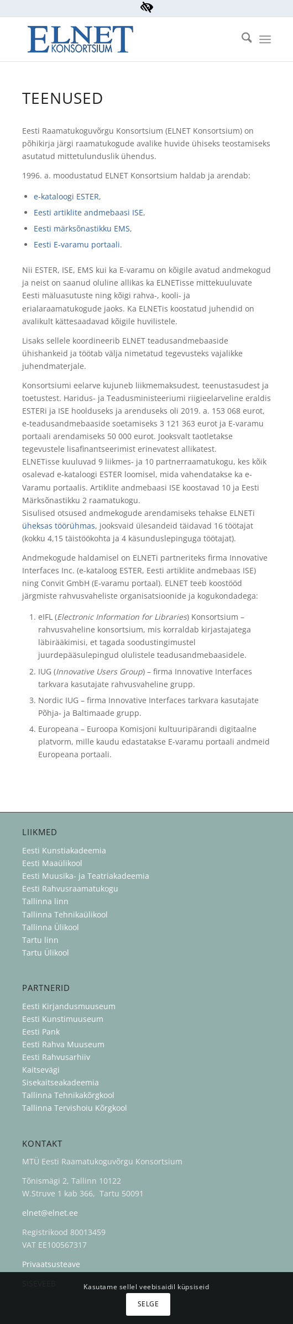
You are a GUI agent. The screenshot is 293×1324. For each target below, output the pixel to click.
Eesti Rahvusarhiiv (57, 1057)
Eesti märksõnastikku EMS (82, 228)
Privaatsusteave (51, 1264)
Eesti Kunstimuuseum (62, 1019)
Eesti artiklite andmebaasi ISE (88, 212)
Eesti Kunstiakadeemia (64, 850)
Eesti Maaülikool (52, 863)
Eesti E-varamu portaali (77, 244)
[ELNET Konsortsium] (121, 39)
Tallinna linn (45, 901)
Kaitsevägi (41, 1069)
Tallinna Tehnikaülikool (65, 914)
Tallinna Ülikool (50, 927)
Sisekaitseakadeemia (60, 1082)
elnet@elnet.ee (50, 1212)
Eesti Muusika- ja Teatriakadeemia (85, 876)
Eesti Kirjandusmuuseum (69, 1006)
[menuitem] (241, 39)
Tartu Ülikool (45, 952)
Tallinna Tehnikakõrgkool (68, 1095)
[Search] (241, 39)
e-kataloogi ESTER (66, 196)
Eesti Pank (41, 1031)
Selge (148, 1304)
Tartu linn (40, 940)
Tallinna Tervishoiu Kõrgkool (74, 1108)
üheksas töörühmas (58, 525)
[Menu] (265, 39)
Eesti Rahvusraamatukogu (70, 888)
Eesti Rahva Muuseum (63, 1044)
